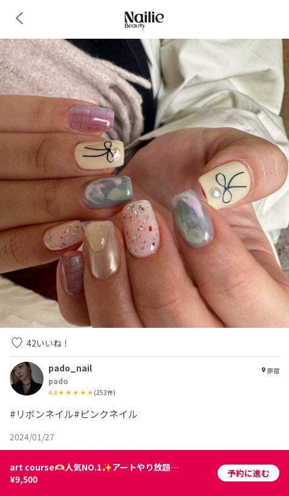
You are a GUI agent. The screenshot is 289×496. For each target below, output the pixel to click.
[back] (19, 18)
